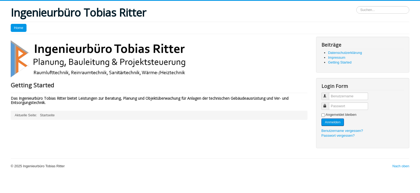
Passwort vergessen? (338, 135)
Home (18, 28)
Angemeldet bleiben (341, 115)
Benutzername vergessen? (342, 131)
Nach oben (400, 166)
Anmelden (333, 122)
